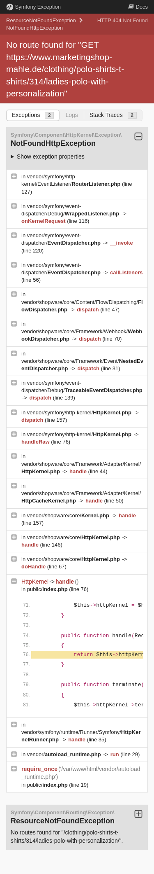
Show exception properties (51, 156)
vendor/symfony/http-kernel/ (80, 412)
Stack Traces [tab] (113, 115)
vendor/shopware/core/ (69, 515)
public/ (48, 589)
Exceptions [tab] (33, 115)
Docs (138, 7)
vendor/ (65, 754)
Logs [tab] (71, 115)
